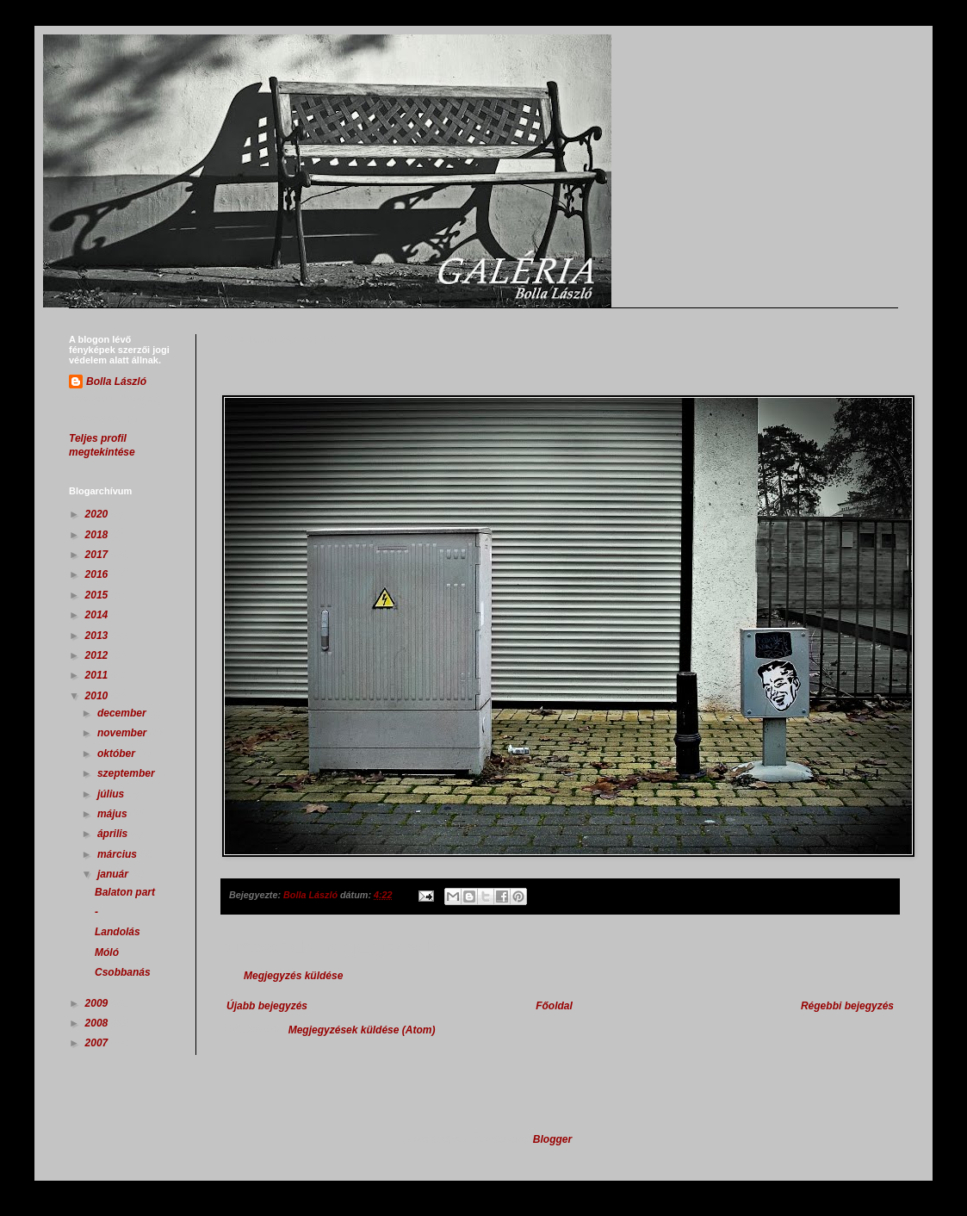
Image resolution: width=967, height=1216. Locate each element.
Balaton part (125, 892)
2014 (98, 615)
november (123, 733)
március (118, 854)
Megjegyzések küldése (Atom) (362, 1030)
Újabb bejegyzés (266, 1006)
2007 (98, 1043)
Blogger (552, 1139)
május (113, 814)
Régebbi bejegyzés (847, 1006)
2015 (98, 595)
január (114, 874)
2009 (98, 1003)
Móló (107, 952)
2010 (98, 696)
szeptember (127, 773)
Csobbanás (123, 972)
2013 (98, 636)
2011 (98, 675)
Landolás (117, 932)
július (112, 794)
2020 (98, 514)
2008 (98, 1023)
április (114, 834)
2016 (98, 574)
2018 (98, 535)
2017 (98, 555)
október (117, 754)
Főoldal (554, 1006)
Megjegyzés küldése (293, 976)
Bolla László (116, 381)
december (123, 713)
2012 (98, 655)
